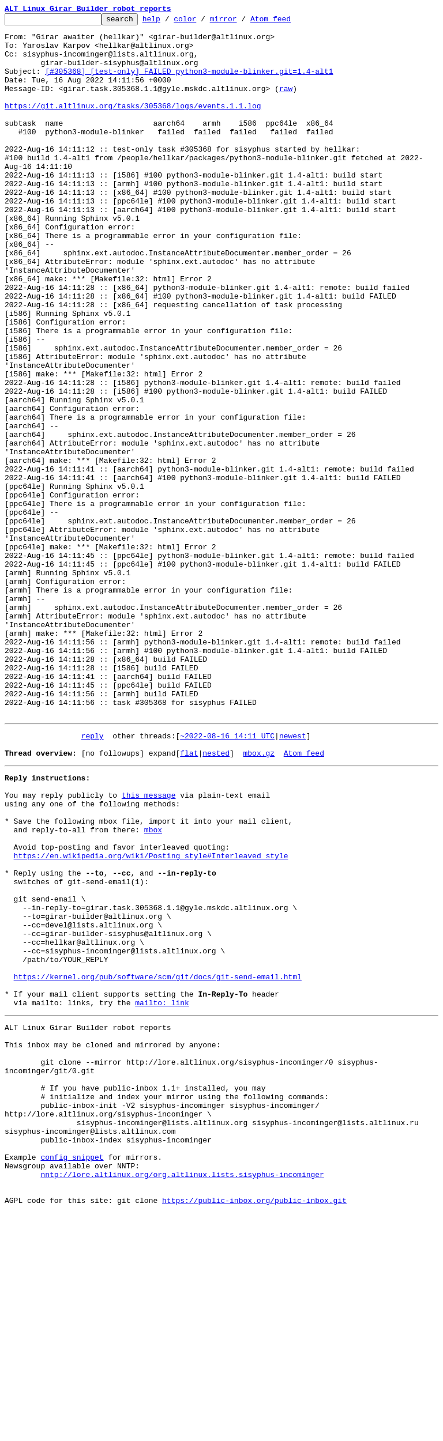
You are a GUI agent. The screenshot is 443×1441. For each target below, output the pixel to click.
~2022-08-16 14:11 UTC (227, 877)
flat (189, 898)
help (169, 22)
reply (92, 877)
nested (216, 898)
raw (285, 104)
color (203, 22)
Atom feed (288, 22)
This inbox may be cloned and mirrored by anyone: (112, 1241)
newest (292, 877)
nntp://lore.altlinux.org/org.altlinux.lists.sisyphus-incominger (182, 1397)
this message (149, 945)
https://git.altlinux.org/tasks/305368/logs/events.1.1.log (133, 124)
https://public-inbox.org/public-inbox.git (254, 1428)
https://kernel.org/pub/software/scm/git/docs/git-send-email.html (158, 1163)
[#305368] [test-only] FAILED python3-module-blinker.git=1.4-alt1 (189, 83)
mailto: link (162, 1194)
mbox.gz (259, 898)
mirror (241, 22)
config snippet (71, 1376)
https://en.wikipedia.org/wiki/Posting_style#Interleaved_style (151, 1018)
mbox (153, 987)
